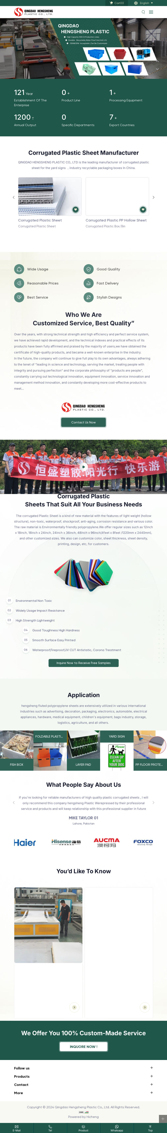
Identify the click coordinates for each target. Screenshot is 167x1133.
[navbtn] (151, 12)
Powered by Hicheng (83, 1117)
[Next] (157, 69)
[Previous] (157, 61)
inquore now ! (83, 1046)
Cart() (119, 3)
